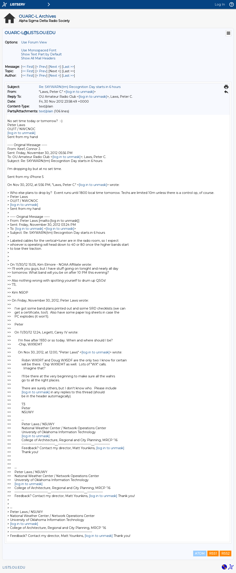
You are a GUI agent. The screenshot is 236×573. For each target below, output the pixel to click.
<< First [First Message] (27, 67)
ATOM (200, 553)
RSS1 (213, 553)
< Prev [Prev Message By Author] (41, 76)
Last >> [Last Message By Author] (68, 76)
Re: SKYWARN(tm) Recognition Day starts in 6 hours (80, 87)
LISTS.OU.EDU (13, 567)
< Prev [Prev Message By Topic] (41, 71)
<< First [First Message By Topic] (27, 71)
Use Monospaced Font (38, 50)
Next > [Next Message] (55, 67)
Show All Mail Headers (38, 58)
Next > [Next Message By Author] (55, 76)
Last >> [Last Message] (68, 67)
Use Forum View (34, 42)
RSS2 (225, 553)
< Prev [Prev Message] (41, 67)
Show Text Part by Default (41, 54)
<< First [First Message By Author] (27, 76)
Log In (220, 4)
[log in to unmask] (80, 92)
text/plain (46, 111)
